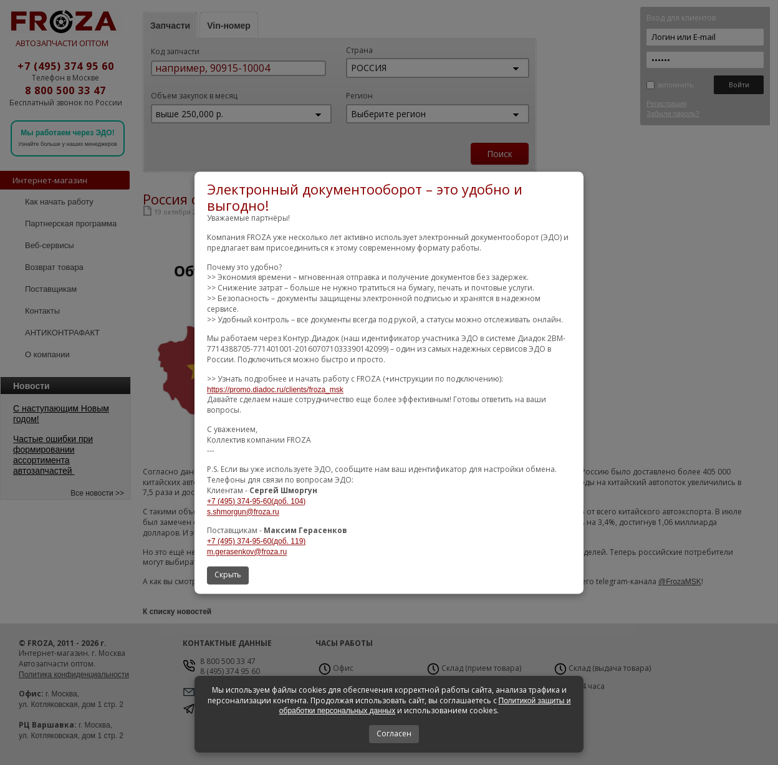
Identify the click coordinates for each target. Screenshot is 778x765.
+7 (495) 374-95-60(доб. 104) (256, 501)
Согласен (394, 733)
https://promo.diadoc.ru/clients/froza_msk (275, 389)
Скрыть (227, 574)
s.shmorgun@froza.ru (243, 512)
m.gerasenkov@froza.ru (247, 551)
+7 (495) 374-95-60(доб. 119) (256, 541)
